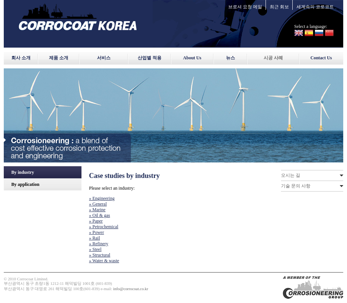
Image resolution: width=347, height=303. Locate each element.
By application (25, 184)
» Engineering (102, 198)
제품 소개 (58, 57)
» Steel (95, 249)
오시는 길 (290, 175)
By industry (22, 172)
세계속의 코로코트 (315, 6)
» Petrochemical (103, 226)
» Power (96, 232)
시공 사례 (273, 57)
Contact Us (321, 57)
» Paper (96, 221)
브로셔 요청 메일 (245, 6)
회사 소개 (21, 57)
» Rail (94, 238)
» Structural (99, 255)
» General (98, 204)
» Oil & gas (99, 215)
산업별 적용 (149, 57)
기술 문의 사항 (295, 186)
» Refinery (98, 243)
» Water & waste (104, 260)
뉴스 (230, 57)
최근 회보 (279, 6)
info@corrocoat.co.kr (130, 288)
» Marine (97, 209)
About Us (192, 57)
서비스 (104, 57)
